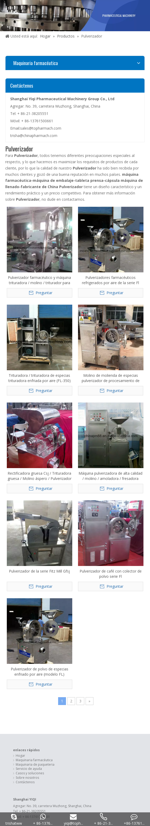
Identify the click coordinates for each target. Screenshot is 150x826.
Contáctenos (25, 509)
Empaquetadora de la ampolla (38, 597)
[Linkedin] (71, 684)
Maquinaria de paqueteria (35, 492)
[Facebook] (63, 684)
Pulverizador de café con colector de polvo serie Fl (128, 318)
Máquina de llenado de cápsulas (40, 619)
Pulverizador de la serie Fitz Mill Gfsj (93, 326)
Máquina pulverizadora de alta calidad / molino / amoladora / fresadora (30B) (57, 317)
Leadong (130, 665)
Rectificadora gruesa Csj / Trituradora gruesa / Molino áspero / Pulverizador (21, 323)
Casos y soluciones (30, 501)
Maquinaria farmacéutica (34, 487)
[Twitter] (79, 684)
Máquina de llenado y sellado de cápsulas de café (53, 610)
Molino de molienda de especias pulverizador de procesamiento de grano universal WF (128, 246)
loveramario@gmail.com (40, 648)
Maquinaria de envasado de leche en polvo (48, 615)
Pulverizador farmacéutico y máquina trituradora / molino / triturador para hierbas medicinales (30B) (21, 251)
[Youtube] (87, 684)
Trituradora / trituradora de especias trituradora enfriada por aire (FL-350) (93, 248)
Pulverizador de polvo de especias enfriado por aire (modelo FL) (22, 399)
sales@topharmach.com (40, 128)
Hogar (20, 483)
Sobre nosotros (27, 505)
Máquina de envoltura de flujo (38, 601)
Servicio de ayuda (29, 496)
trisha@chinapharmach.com (33, 135)
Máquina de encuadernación (37, 606)
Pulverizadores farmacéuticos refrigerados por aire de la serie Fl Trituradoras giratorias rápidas (57, 254)
